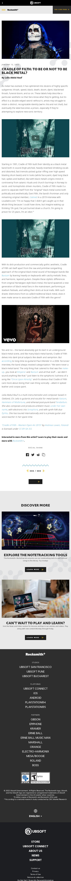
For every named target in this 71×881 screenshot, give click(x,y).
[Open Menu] (3, 10)
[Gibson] (35, 719)
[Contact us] (35, 868)
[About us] (35, 851)
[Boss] (35, 765)
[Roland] (35, 760)
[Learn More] (35, 569)
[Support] (35, 860)
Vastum (62, 398)
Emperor (21, 372)
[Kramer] (35, 728)
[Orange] (35, 747)
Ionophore (32, 409)
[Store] (35, 841)
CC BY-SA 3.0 (25, 428)
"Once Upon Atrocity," (21, 379)
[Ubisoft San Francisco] (35, 667)
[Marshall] (35, 742)
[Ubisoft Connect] (35, 846)
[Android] (35, 698)
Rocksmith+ (18, 440)
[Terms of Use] (35, 874)
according (7, 361)
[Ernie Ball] (35, 733)
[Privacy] (35, 871)
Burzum (5, 275)
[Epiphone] (35, 724)
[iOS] (35, 693)
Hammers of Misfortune (13, 402)
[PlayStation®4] (35, 702)
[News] (35, 855)
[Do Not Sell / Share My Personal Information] (35, 880)
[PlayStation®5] (35, 707)
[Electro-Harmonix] (35, 751)
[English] (35, 813)
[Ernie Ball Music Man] (35, 738)
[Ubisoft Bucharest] (35, 676)
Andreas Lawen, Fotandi (56, 425)
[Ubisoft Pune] (35, 671)
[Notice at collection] (35, 877)
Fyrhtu (5, 413)
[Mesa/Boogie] (35, 756)
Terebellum (61, 402)
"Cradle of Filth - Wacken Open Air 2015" (21, 425)
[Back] (35, 481)
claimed (33, 197)
